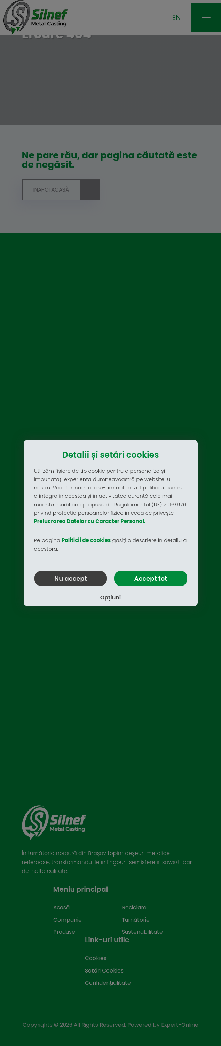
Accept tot (150, 578)
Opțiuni (110, 598)
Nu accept (70, 578)
